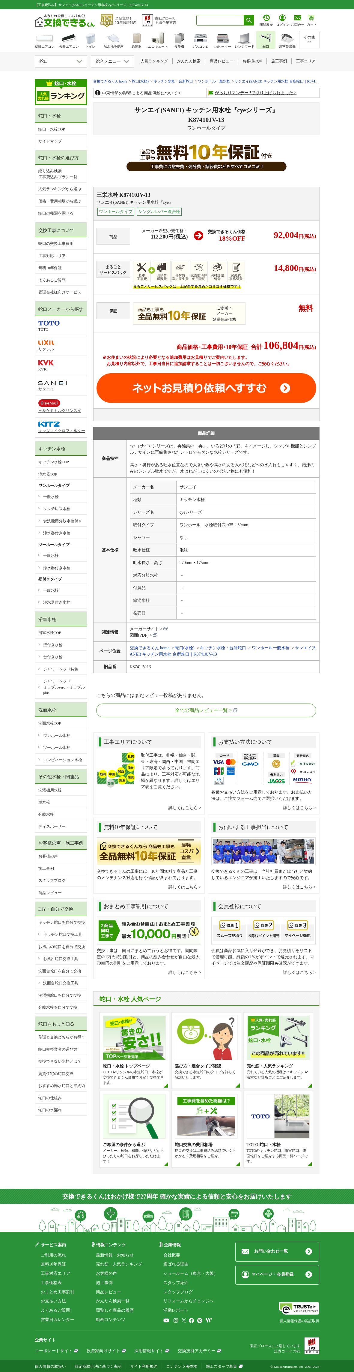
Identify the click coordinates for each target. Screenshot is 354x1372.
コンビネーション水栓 (62, 760)
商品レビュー (50, 892)
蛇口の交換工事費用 (55, 243)
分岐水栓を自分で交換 (57, 1007)
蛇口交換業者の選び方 (57, 1049)
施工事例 (46, 868)
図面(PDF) (139, 635)
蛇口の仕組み (50, 1098)
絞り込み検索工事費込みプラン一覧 (57, 174)
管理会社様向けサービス (59, 292)
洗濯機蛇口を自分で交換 (59, 995)
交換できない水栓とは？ (59, 1061)
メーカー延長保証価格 (224, 316)
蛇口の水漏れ (50, 1110)
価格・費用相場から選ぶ (59, 201)
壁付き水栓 (53, 645)
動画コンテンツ (110, 1319)
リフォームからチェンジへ (188, 1301)
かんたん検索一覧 (112, 1301)
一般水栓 (51, 496)
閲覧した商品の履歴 (115, 1310)
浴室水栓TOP (49, 632)
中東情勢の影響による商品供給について (139, 93)
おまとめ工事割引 (57, 1292)
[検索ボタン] (249, 20)
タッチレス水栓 (56, 508)
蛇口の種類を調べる (55, 213)
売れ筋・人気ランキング (119, 1264)
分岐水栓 (46, 814)
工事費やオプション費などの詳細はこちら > (148, 370)
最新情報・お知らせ (115, 1255)
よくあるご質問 (52, 280)
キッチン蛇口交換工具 (62, 934)
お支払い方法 (53, 1301)
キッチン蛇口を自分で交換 (61, 922)
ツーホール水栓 (56, 747)
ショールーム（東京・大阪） (190, 1273)
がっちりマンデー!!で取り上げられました (254, 93)
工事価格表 (51, 1282)
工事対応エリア (52, 256)
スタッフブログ (52, 880)
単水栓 (44, 802)
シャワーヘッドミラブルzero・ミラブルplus (64, 687)
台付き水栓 (53, 657)
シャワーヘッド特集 (60, 669)
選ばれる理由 (176, 1264)
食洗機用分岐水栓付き (62, 521)
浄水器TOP (47, 474)
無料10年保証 (50, 268)
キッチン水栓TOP (53, 462)
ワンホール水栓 (56, 735)
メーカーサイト (144, 629)
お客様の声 (48, 856)
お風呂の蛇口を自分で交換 (61, 946)
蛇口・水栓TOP (51, 129)
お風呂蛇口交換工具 (60, 958)
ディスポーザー (52, 826)
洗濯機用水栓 (50, 790)
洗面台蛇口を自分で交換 (59, 971)
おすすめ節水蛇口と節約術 (61, 1085)
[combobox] (220, 20)
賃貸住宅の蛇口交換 (55, 1073)
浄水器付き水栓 (56, 533)
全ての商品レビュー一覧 (201, 710)
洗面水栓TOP (49, 723)
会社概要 (171, 1255)
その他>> (309, 39)
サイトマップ (50, 141)
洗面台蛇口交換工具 (60, 983)
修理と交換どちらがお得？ (61, 1037)
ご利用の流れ (53, 1255)
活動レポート (176, 1310)
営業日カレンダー (57, 1319)
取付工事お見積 (206, 388)
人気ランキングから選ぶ (59, 189)
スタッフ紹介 (176, 1282)
